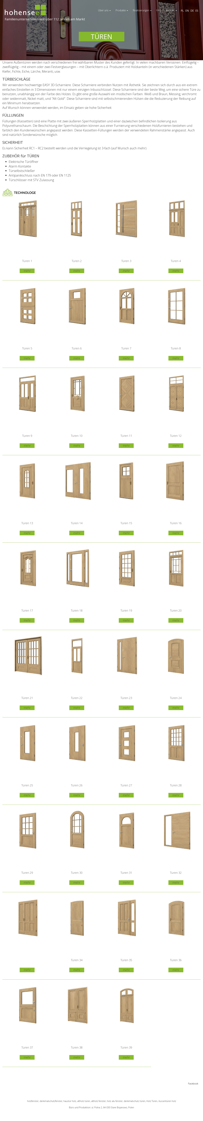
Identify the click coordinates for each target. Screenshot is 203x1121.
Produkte (121, 10)
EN (187, 10)
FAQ (158, 10)
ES (196, 10)
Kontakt (171, 10)
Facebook (193, 1083)
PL (182, 10)
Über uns (104, 10)
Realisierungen (142, 10)
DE (192, 10)
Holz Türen (151, 1101)
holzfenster (33, 1101)
